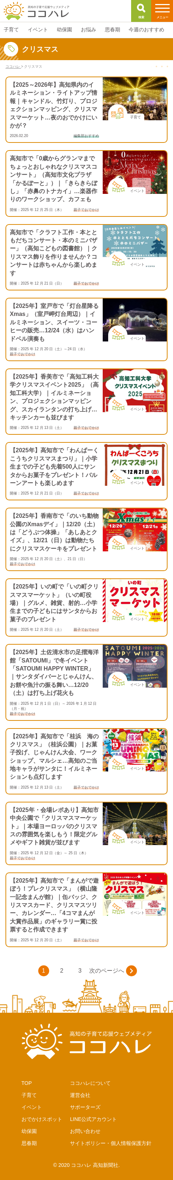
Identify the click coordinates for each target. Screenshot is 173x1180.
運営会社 (80, 1095)
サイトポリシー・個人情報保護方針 (111, 1143)
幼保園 (29, 1131)
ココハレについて (90, 1083)
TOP (26, 1083)
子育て (29, 1095)
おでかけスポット (41, 1119)
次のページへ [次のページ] (113, 970)
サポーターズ (85, 1107)
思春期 (29, 1143)
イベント (31, 1107)
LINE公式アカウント (93, 1119)
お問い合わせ (85, 1131)
